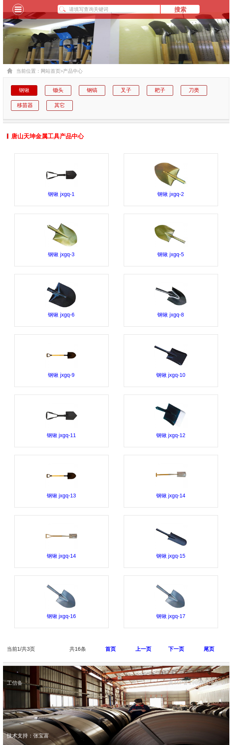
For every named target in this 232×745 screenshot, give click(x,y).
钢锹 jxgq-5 (170, 254)
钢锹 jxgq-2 (170, 194)
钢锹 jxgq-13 (61, 496)
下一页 (176, 649)
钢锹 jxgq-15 (171, 556)
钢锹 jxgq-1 (61, 194)
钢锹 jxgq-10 (171, 375)
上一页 (143, 649)
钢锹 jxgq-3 (61, 254)
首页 (110, 649)
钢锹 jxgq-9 (61, 375)
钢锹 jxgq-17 (171, 616)
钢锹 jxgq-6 (61, 315)
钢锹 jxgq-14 (171, 496)
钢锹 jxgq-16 (61, 616)
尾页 (209, 649)
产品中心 (73, 71)
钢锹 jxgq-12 (171, 435)
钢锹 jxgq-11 (61, 435)
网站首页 (52, 71)
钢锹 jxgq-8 (170, 315)
